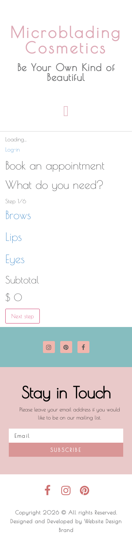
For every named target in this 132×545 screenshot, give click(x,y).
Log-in (12, 149)
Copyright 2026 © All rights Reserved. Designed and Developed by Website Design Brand (66, 521)
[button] (65, 111)
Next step (22, 316)
